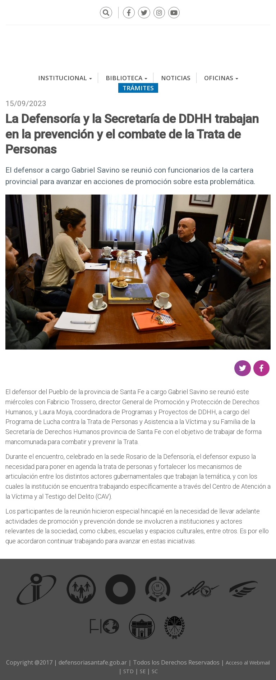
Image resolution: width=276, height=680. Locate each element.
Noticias (175, 75)
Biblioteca (126, 75)
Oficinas (221, 75)
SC (168, 668)
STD (140, 668)
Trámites (138, 85)
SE (155, 668)
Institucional (65, 75)
